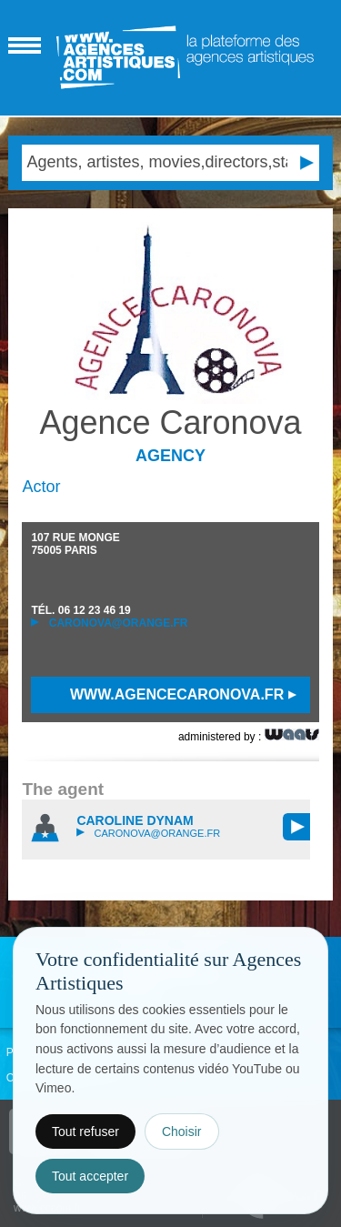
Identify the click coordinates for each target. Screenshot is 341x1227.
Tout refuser (85, 1131)
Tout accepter (90, 1176)
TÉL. (80, 610)
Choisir (182, 1131)
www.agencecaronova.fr (183, 694)
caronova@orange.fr (109, 623)
